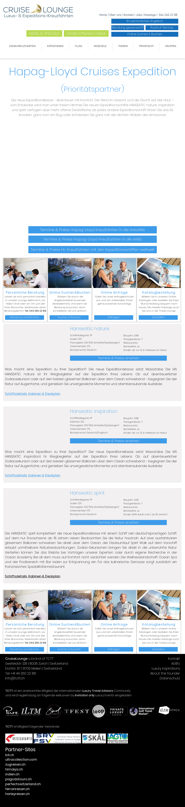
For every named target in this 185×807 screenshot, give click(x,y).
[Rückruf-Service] (162, 27)
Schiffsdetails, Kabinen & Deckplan (32, 393)
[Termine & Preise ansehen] (118, 358)
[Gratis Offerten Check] (86, 33)
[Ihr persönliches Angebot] (144, 21)
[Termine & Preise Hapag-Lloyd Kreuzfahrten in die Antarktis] (92, 229)
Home (103, 15)
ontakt (129, 15)
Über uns (115, 15)
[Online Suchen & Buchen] (144, 34)
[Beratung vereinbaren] (24, 317)
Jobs (139, 15)
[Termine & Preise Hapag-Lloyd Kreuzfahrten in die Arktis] (92, 239)
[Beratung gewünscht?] (127, 27)
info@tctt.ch (15, 678)
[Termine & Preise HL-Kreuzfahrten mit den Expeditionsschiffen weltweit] (92, 249)
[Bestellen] (158, 317)
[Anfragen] (113, 317)
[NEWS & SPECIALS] (44, 33)
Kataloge (150, 15)
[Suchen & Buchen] (69, 317)
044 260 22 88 (168, 15)
